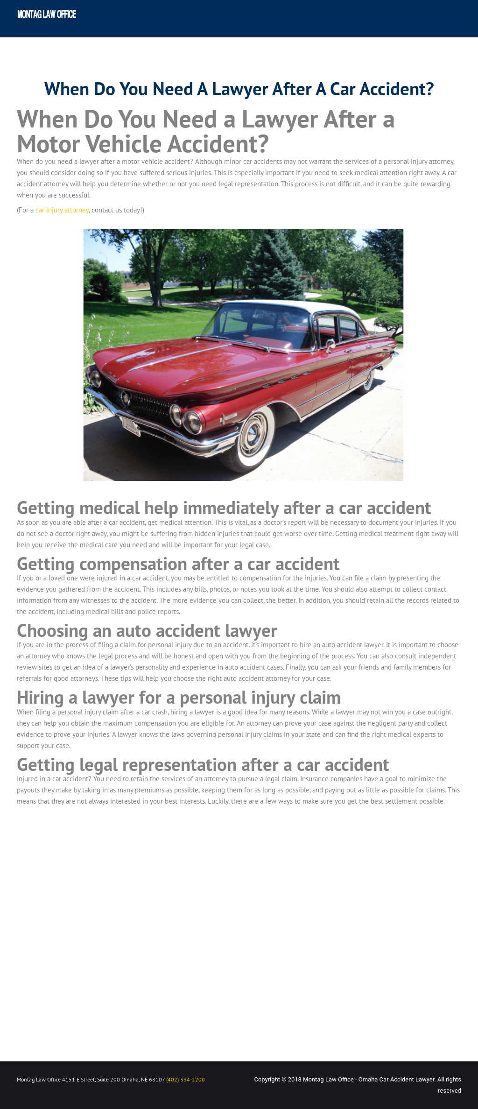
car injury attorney (62, 209)
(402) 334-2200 (185, 1079)
